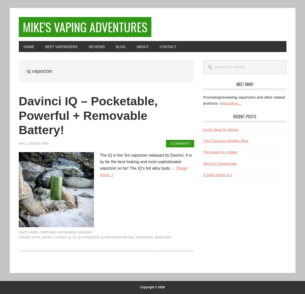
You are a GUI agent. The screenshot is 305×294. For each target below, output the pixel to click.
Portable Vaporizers (58, 232)
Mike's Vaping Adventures (85, 27)
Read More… (231, 103)
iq (74, 237)
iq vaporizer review (117, 237)
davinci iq (63, 237)
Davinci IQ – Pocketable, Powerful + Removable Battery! (88, 116)
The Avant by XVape (220, 152)
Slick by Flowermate (220, 163)
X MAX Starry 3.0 (217, 175)
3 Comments (180, 143)
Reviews (85, 232)
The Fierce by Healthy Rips (226, 141)
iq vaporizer (87, 237)
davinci (47, 237)
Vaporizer (144, 237)
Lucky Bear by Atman (221, 129)
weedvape (163, 237)
